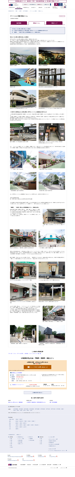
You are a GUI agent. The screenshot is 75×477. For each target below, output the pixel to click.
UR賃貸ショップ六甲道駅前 (17, 372)
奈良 (11, 445)
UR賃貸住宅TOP (12, 434)
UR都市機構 (22, 464)
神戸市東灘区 (54, 402)
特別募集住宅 (51, 442)
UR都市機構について (57, 464)
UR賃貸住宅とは (20, 436)
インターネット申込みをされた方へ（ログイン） (58, 450)
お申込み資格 (32, 440)
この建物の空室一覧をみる (37, 392)
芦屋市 (21, 410)
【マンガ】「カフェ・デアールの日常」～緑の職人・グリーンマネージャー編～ (24, 353)
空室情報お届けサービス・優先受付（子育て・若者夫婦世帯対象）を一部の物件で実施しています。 (37, 1)
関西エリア (19, 434)
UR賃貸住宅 (29, 464)
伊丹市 (24, 410)
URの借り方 (31, 436)
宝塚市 (28, 410)
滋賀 (11, 438)
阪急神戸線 (34, 402)
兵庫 (50, 402)
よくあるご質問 (51, 436)
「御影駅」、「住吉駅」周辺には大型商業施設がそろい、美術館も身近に (26, 32)
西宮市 (18, 410)
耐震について (20, 443)
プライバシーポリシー (54, 467)
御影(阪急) (21, 402)
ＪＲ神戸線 (28, 402)
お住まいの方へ (52, 448)
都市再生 (49, 464)
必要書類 (31, 438)
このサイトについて (63, 467)
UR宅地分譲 (35, 464)
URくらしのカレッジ (53, 439)
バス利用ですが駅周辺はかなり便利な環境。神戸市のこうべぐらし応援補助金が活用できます (30, 30)
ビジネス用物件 (42, 464)
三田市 (31, 410)
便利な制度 (20, 440)
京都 (11, 440)
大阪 (41, 440)
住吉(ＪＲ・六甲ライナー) (13, 402)
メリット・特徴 (21, 438)
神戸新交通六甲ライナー (41, 402)
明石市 (14, 410)
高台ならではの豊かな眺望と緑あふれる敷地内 (22, 28)
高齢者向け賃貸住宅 (52, 440)
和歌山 (11, 447)
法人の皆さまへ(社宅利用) (54, 444)
